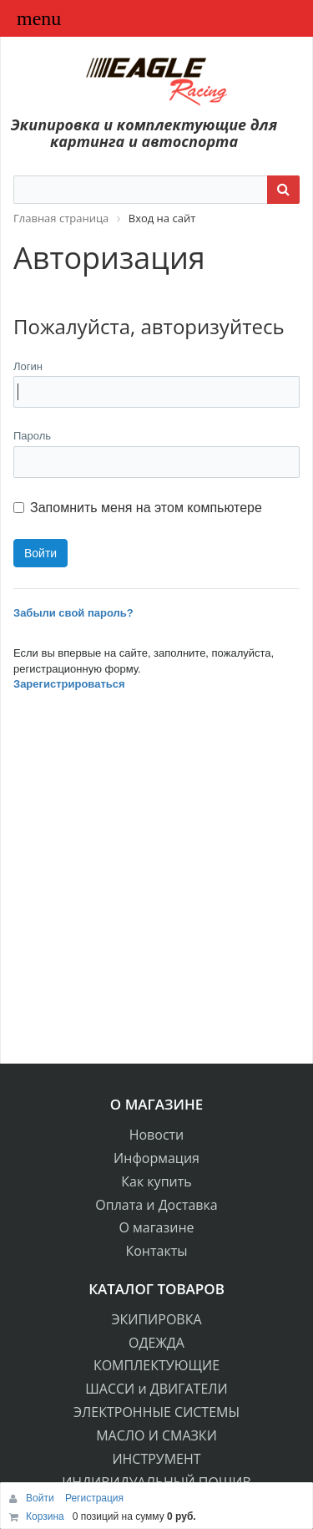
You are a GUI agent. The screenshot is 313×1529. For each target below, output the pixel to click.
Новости (156, 1134)
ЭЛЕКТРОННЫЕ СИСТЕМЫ (156, 1412)
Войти (41, 1498)
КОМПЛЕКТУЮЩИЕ (156, 1365)
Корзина (45, 1516)
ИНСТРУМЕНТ (156, 1459)
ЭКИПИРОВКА (156, 1319)
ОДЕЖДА (156, 1342)
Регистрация (94, 1498)
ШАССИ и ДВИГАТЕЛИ (156, 1388)
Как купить (156, 1181)
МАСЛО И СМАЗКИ (156, 1435)
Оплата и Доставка (156, 1205)
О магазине (156, 1227)
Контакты (156, 1251)
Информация (156, 1158)
